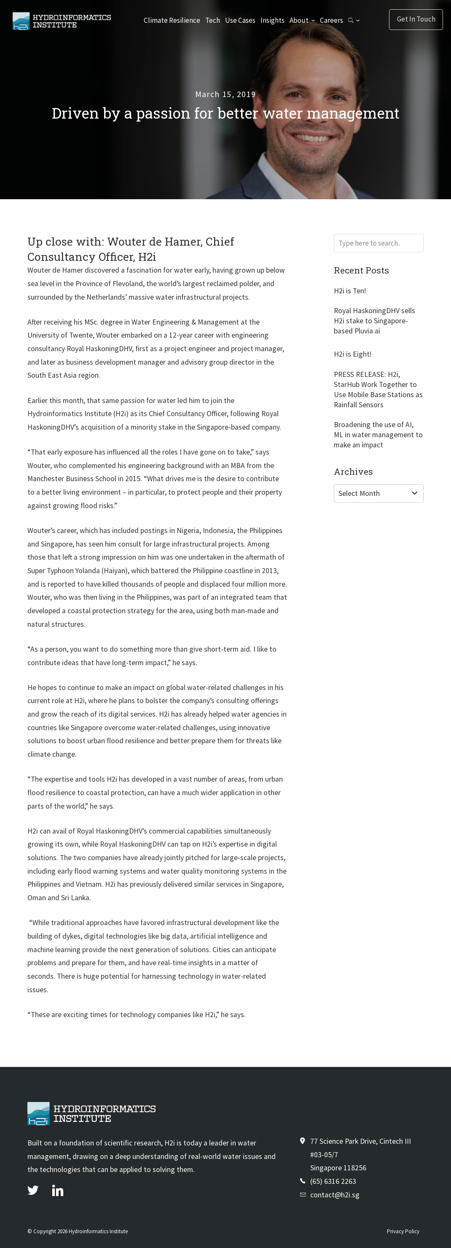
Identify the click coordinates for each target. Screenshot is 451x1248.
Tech (213, 20)
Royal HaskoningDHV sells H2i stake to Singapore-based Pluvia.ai (374, 321)
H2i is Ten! (350, 290)
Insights (272, 20)
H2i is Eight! (352, 354)
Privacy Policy (403, 1231)
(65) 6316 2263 (333, 1181)
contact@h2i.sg (335, 1194)
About (299, 20)
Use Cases (240, 20)
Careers (330, 20)
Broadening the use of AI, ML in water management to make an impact (378, 434)
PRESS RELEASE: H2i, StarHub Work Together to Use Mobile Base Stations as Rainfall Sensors (378, 389)
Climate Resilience (173, 20)
